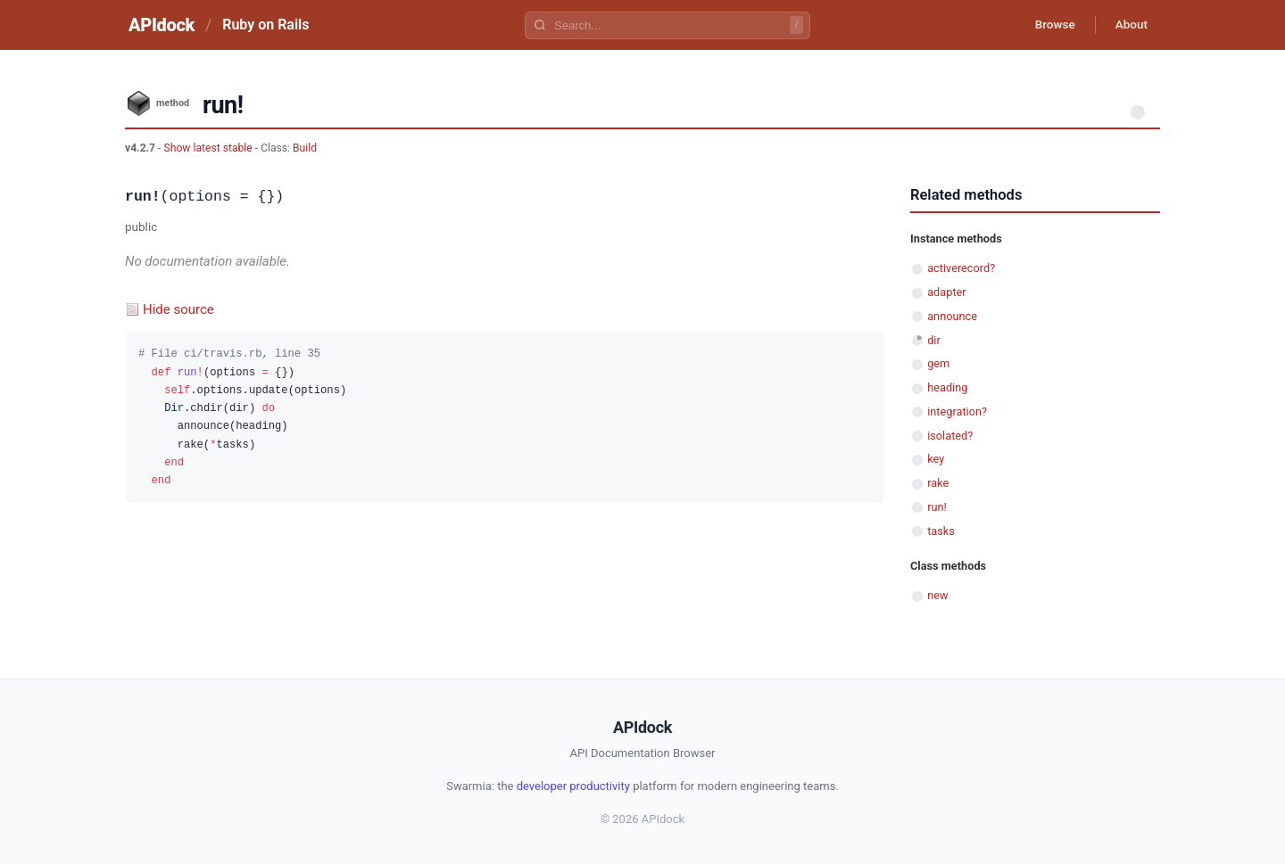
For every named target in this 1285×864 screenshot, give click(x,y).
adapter (946, 292)
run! (937, 507)
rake (938, 483)
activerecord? (961, 268)
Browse (1048, 25)
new (937, 595)
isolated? (950, 435)
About (1129, 25)
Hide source (178, 309)
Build (305, 148)
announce (952, 316)
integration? (957, 411)
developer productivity (573, 786)
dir (934, 340)
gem (938, 363)
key (935, 458)
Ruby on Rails (265, 24)
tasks (941, 531)
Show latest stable (208, 148)
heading (947, 387)
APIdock (161, 25)
